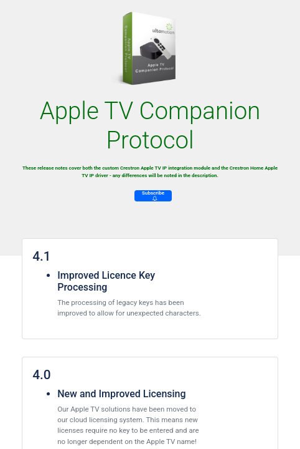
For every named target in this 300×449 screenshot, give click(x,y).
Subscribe (153, 195)
